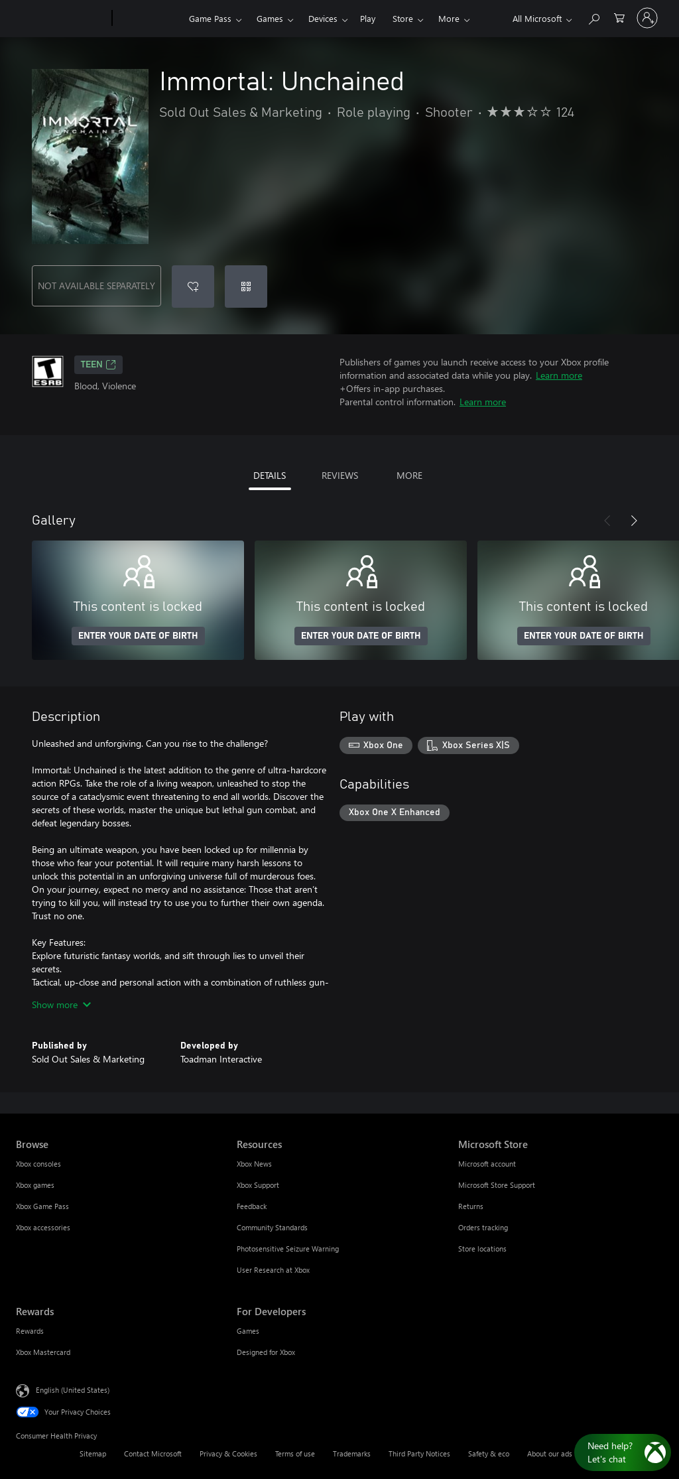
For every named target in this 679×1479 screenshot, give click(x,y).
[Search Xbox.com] (593, 17)
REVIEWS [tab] (340, 475)
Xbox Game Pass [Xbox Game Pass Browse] (42, 1206)
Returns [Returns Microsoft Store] (470, 1206)
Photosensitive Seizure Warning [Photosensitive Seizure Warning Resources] (288, 1248)
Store (403, 18)
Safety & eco (488, 1453)
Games (270, 18)
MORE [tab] (409, 475)
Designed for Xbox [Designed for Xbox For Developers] (266, 1352)
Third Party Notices (419, 1453)
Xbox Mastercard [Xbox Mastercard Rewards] (43, 1352)
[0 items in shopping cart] (619, 16)
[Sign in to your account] (647, 18)
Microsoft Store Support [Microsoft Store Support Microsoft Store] (496, 1185)
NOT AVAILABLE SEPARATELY (96, 285)
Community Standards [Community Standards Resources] (272, 1227)
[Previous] (607, 520)
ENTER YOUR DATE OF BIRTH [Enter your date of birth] (138, 636)
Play (367, 18)
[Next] (634, 520)
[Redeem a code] (246, 286)
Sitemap (93, 1453)
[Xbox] (149, 18)
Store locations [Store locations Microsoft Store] (482, 1248)
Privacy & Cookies (228, 1453)
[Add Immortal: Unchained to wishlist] (193, 286)
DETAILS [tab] (269, 475)
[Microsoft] (61, 18)
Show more (61, 1004)
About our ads (549, 1453)
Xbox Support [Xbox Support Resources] (258, 1185)
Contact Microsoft (153, 1453)
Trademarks (352, 1453)
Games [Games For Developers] (248, 1330)
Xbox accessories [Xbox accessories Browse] (43, 1227)
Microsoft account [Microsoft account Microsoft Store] (487, 1163)
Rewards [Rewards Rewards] (30, 1330)
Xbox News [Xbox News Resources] (254, 1163)
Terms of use (295, 1453)
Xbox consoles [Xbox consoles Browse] (38, 1163)
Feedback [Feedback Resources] (252, 1206)
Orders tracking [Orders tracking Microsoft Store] (483, 1227)
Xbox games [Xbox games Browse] (35, 1185)
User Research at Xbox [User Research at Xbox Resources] (273, 1269)
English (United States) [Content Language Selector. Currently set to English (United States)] (72, 1389)
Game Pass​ (210, 18)
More (449, 18)
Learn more (559, 375)
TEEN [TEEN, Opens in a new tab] (98, 364)
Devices (323, 18)
